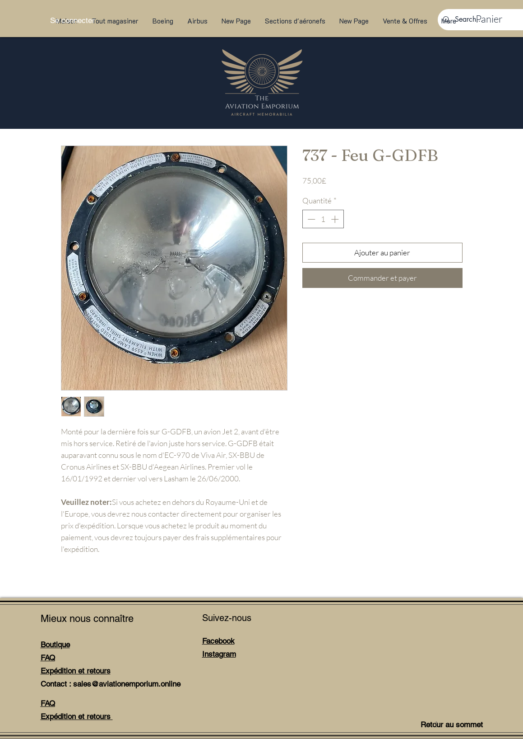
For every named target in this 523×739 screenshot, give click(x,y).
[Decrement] (310, 219)
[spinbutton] (323, 219)
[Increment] (335, 219)
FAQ (48, 657)
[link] (494, 19)
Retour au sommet (452, 724)
